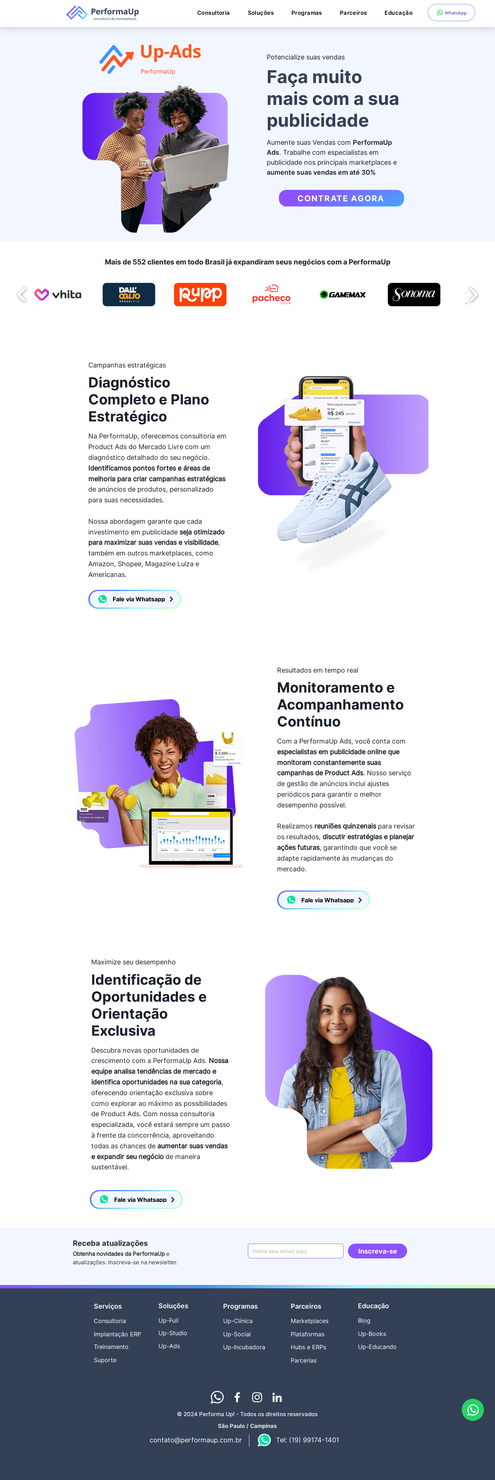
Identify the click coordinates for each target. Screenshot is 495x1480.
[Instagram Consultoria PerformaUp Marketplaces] (257, 1397)
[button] (261, 13)
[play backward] (22, 294)
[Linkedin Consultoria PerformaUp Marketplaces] (277, 1397)
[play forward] (473, 294)
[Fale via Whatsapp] (135, 599)
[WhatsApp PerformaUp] (473, 1410)
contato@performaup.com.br (196, 1440)
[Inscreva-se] (377, 1251)
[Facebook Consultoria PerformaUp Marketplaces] (237, 1397)
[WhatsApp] (451, 12)
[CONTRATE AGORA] (341, 198)
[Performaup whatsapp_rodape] (217, 1397)
